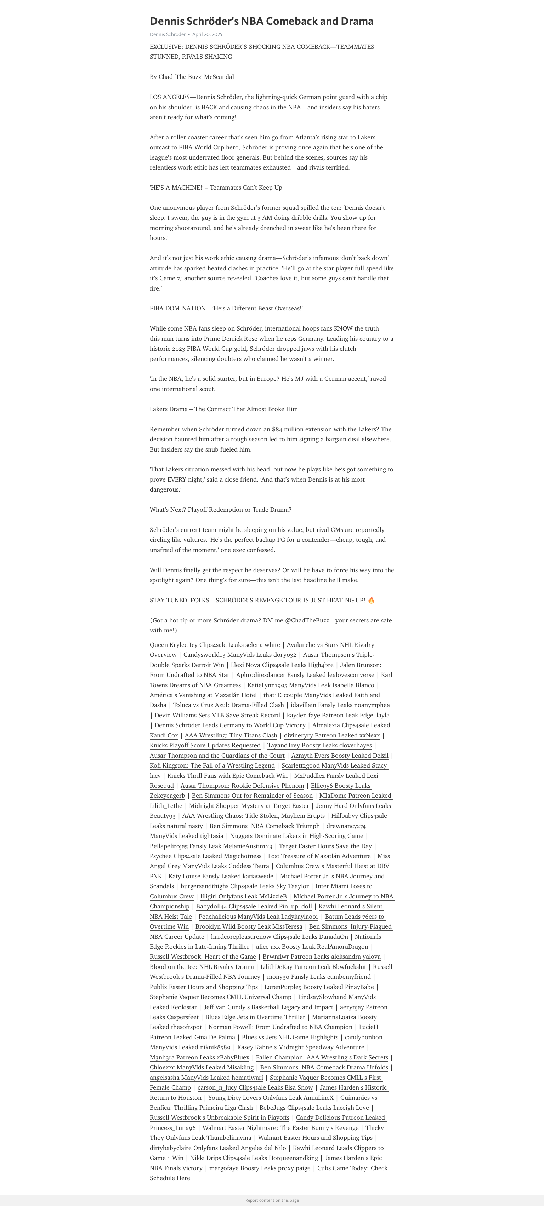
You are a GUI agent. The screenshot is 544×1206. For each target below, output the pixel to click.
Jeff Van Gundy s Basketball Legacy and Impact (268, 1007)
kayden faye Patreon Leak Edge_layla (338, 715)
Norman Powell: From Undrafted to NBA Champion (280, 1027)
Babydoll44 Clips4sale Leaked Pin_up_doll (254, 906)
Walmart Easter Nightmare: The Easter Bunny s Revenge (281, 1128)
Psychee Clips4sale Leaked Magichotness (205, 856)
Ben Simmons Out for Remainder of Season (252, 795)
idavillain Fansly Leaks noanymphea (340, 705)
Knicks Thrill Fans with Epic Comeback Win (228, 776)
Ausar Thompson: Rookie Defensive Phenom (242, 785)
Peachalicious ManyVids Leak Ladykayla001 (258, 916)
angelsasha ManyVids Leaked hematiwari (206, 1077)
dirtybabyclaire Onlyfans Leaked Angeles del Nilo (218, 1148)
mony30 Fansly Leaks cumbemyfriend (319, 977)
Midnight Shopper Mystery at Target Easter (249, 806)
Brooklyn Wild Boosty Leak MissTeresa (249, 926)
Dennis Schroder (168, 34)
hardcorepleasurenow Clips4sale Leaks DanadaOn (279, 937)
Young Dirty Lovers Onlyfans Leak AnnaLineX (271, 1098)
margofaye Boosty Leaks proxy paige (260, 1168)
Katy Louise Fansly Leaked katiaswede (221, 876)
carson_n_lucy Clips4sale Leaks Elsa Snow (255, 1087)
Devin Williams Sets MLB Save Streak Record (217, 715)
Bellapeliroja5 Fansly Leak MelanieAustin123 (211, 846)
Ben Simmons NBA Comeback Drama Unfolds (324, 1067)
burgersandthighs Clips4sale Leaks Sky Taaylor (245, 886)
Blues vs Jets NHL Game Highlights (290, 1037)
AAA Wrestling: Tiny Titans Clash (231, 735)
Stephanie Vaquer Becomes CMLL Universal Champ (220, 997)
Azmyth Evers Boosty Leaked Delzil (340, 755)
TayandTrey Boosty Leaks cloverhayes (319, 745)
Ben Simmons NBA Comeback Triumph (265, 826)
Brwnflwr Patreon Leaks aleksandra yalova (322, 956)
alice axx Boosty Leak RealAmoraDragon (312, 947)
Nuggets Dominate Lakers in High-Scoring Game (296, 836)
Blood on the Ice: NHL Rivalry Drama (202, 967)
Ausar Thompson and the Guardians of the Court (217, 755)
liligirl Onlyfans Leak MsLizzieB (243, 896)
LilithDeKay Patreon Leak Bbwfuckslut (313, 967)
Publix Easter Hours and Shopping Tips (204, 987)
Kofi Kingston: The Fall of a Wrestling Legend (212, 765)
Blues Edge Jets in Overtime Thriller (255, 1017)
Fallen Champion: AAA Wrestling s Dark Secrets (322, 1057)
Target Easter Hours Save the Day (325, 846)
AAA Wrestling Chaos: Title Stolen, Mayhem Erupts (253, 816)
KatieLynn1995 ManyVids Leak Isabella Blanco (311, 685)
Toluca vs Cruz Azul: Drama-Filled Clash (228, 705)
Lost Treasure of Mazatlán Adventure (319, 856)
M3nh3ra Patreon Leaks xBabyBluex (199, 1057)
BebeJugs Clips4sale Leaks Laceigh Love (314, 1108)
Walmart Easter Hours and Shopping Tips (315, 1138)
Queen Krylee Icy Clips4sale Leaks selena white (215, 645)
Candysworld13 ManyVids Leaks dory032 (239, 655)
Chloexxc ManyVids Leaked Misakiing (202, 1067)
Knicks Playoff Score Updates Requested (205, 745)
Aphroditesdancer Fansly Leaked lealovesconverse (305, 675)
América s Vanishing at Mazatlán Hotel (203, 695)
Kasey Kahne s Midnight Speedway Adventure (300, 1047)
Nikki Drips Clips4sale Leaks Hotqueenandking (254, 1158)
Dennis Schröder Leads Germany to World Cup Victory (230, 725)
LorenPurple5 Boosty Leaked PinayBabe (319, 987)
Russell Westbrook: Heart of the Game (203, 956)
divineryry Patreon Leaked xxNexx (332, 735)
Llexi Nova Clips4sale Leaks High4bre (282, 665)
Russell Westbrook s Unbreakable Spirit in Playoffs (219, 1117)
